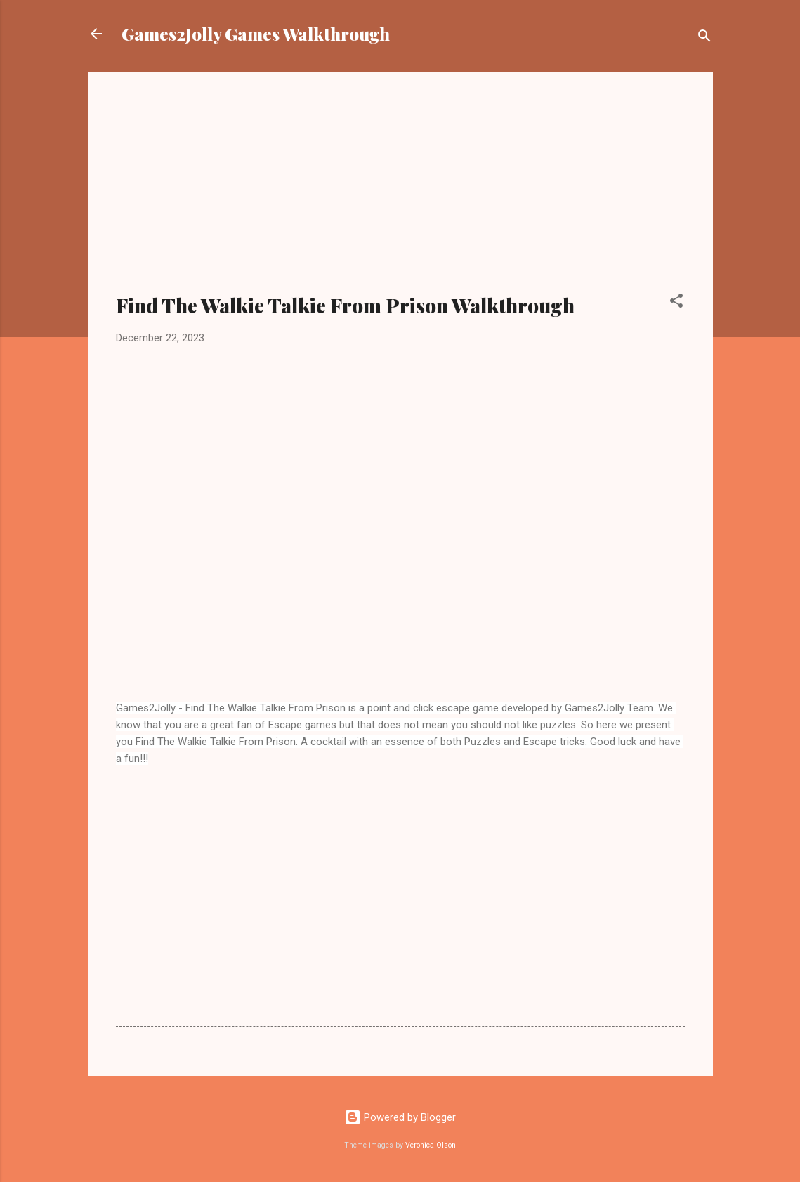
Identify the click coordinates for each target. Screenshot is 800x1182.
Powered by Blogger (400, 1117)
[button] (676, 303)
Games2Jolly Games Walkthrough (256, 33)
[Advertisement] (400, 191)
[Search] (704, 38)
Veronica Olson (430, 1145)
